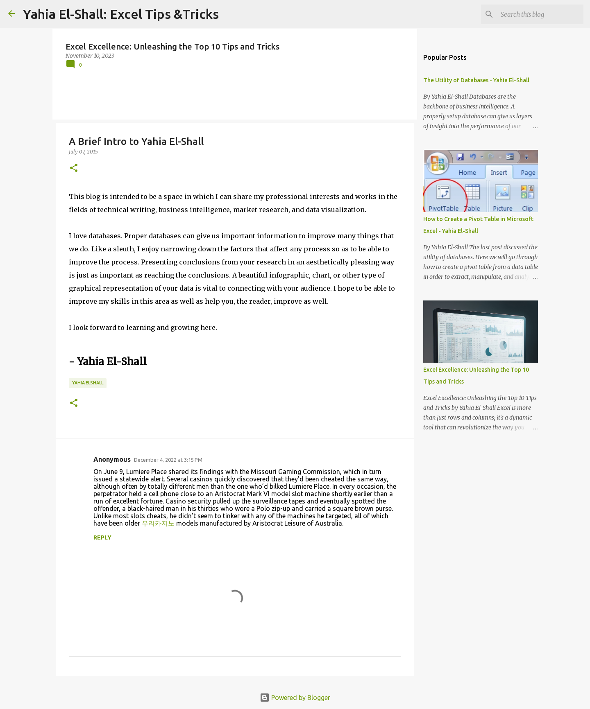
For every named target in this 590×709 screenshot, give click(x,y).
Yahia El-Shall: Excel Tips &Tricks (121, 14)
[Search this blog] (540, 14)
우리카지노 (158, 523)
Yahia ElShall (87, 382)
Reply (102, 537)
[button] (74, 168)
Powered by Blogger (295, 697)
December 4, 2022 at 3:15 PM (168, 460)
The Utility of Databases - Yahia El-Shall (476, 80)
